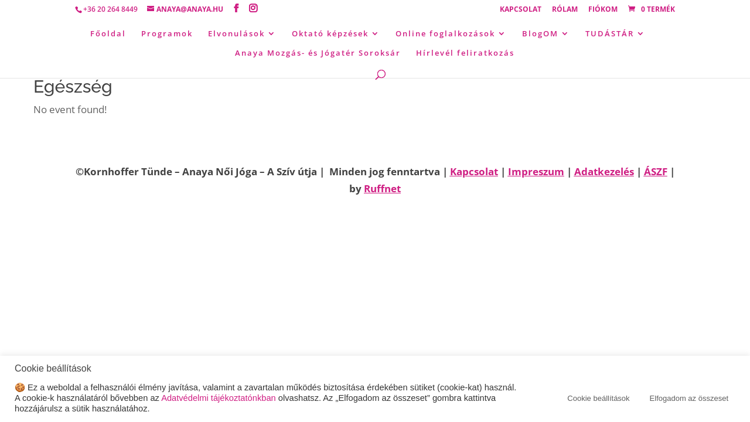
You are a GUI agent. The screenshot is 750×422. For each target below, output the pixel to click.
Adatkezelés (604, 171)
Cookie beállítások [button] (598, 398)
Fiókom (603, 10)
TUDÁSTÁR (609, 34)
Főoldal (108, 34)
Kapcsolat (520, 10)
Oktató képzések (330, 34)
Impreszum (536, 171)
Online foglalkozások (445, 34)
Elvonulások (236, 34)
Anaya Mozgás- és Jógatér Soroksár (318, 53)
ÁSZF (655, 171)
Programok (167, 34)
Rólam (565, 10)
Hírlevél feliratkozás (465, 53)
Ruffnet (382, 188)
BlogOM (540, 34)
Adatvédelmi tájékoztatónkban (218, 398)
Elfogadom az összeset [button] (689, 398)
